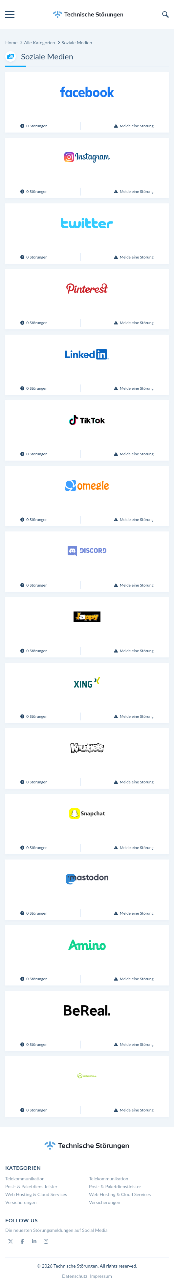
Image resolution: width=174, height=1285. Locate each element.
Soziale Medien (77, 42)
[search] (165, 14)
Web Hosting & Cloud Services (36, 1194)
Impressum (101, 1276)
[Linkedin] (34, 1241)
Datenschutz (74, 1276)
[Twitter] (10, 1241)
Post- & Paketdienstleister (31, 1186)
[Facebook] (22, 1241)
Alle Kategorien (39, 42)
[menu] (9, 14)
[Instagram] (46, 1241)
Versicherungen (20, 1202)
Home (11, 42)
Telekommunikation (25, 1178)
